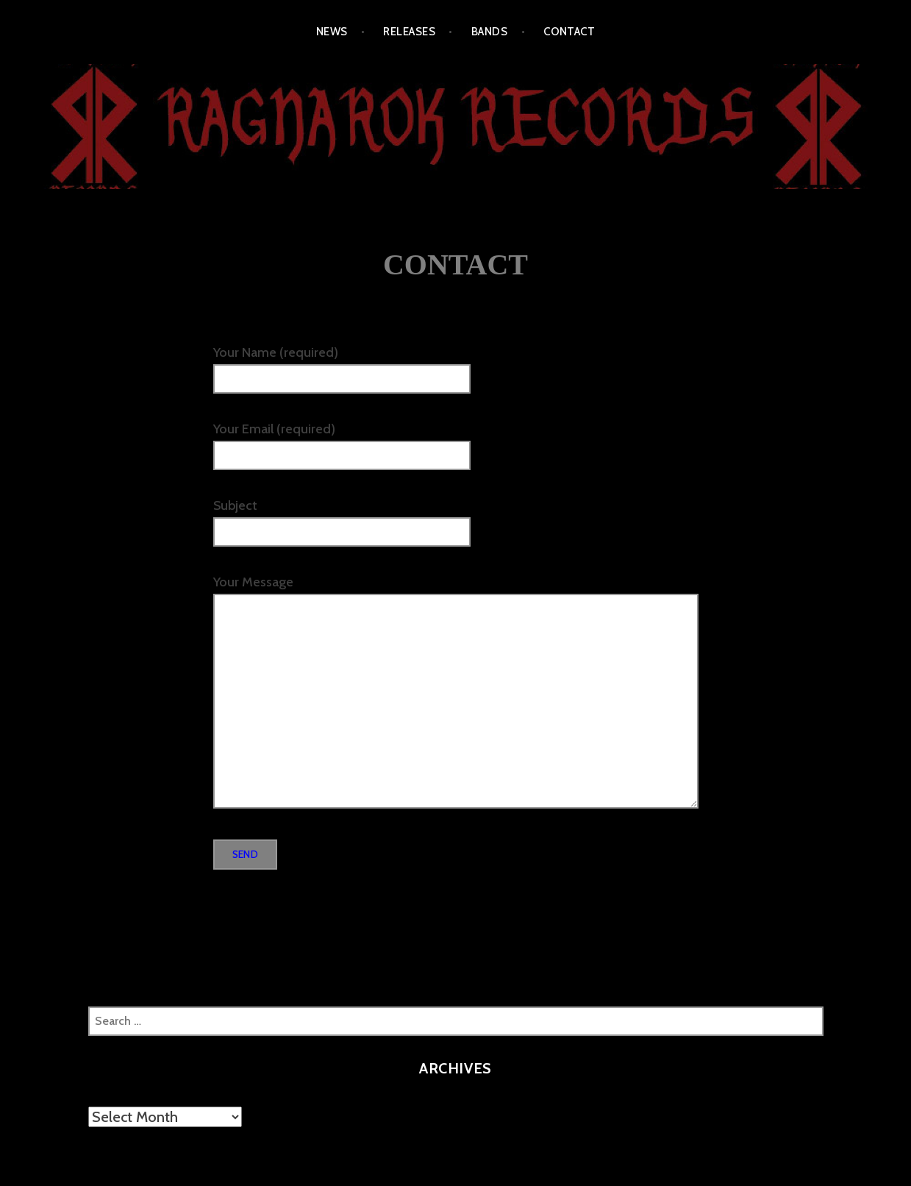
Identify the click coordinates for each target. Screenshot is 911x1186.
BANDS (489, 31)
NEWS (332, 31)
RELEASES (409, 31)
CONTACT (569, 31)
